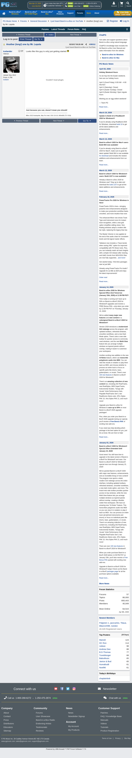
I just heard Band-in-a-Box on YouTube (66, 21)
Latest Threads (58, 29)
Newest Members (107, 618)
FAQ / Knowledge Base (111, 716)
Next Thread (76, 35)
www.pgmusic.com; (8, 741)
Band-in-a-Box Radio (45, 720)
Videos (103, 723)
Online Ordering (94, 6)
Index (50, 35)
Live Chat (77, 6)
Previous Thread (23, 35)
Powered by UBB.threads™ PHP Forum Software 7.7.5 (66, 749)
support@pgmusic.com (40, 741)
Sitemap (7, 731)
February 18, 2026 (106, 197)
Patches (104, 713)
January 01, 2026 (106, 443)
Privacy (118, 738)
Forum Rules (73, 29)
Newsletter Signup (76, 716)
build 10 (119, 124)
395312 (92, 44)
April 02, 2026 (105, 69)
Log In (124, 21)
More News (104, 583)
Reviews (40, 731)
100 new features (105, 375)
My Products (74, 730)
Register (112, 21)
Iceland (6, 80)
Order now (103, 277)
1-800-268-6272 (79, 3)
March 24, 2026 (105, 113)
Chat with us (115, 698)
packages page (112, 571)
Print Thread (25, 39)
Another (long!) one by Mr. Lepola (23, 44)
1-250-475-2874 (91, 3)
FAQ (84, 29)
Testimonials (41, 727)
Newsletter (109, 688)
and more (121, 258)
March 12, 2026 (105, 139)
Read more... (104, 107)
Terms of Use (107, 738)
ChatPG (102, 35)
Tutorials (104, 727)
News (70, 713)
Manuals (104, 720)
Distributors (9, 723)
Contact (7, 716)
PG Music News (106, 64)
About (6, 713)
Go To (38, 39)
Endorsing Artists (43, 723)
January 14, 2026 (106, 287)
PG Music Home (10, 21)
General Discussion (38, 21)
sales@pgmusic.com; (24, 741)
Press (6, 720)
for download (104, 156)
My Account (73, 726)
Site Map (127, 738)
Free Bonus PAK (116, 421)
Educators (8, 727)
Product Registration (109, 731)
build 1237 (113, 185)
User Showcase (43, 716)
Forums (23, 21)
